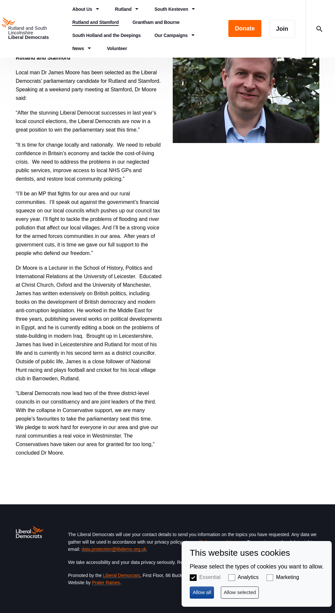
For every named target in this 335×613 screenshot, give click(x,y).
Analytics (248, 577)
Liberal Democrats (121, 575)
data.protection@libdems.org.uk (113, 549)
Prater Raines (106, 582)
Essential (209, 577)
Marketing (287, 577)
